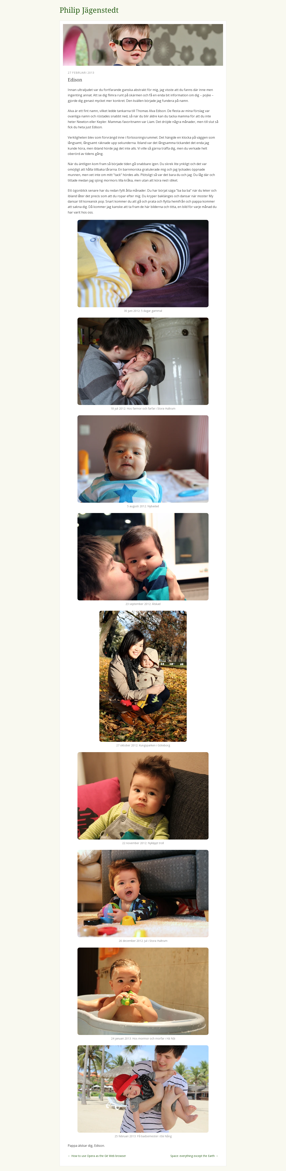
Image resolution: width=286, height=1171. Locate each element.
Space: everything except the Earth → (194, 1156)
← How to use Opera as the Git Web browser (97, 1156)
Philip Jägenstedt (89, 10)
